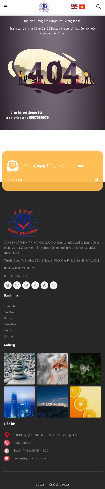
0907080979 (39, 117)
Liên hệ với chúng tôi (26, 112)
